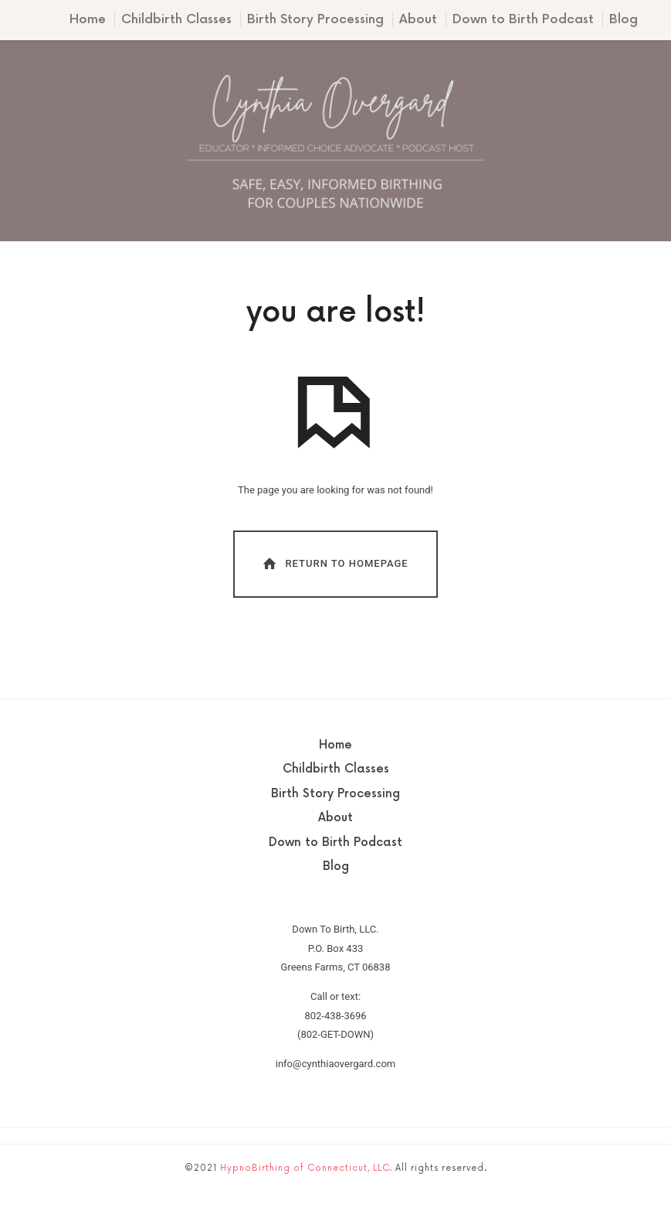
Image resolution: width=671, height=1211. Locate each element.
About (418, 19)
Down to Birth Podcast (523, 19)
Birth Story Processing (315, 19)
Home (87, 19)
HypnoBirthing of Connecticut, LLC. (306, 1168)
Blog (623, 19)
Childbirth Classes (176, 19)
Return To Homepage (334, 563)
